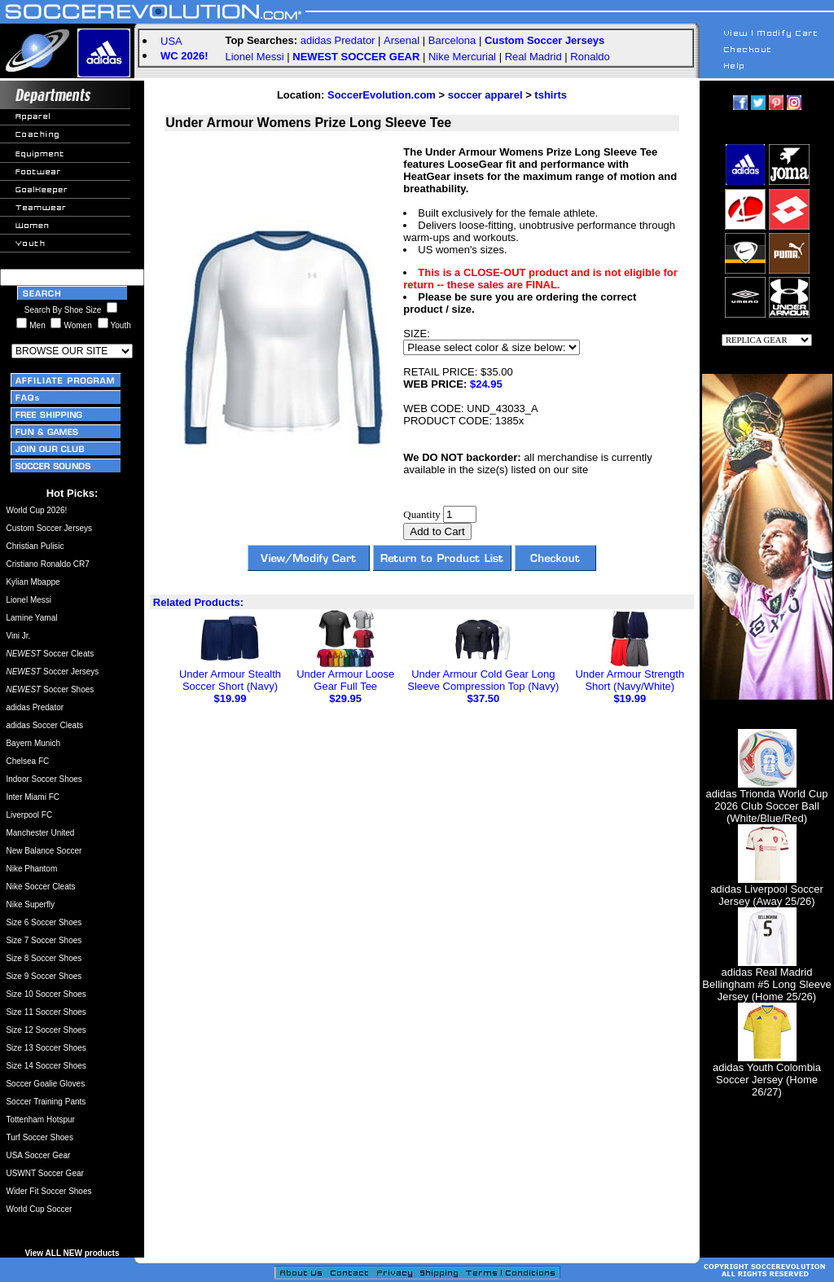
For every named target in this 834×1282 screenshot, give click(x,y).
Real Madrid (533, 56)
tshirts (550, 95)
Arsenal (401, 40)
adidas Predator (338, 40)
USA (171, 41)
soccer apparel (485, 95)
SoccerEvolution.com (381, 95)
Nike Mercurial (462, 56)
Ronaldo (589, 56)
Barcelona (452, 40)
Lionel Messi (254, 56)
